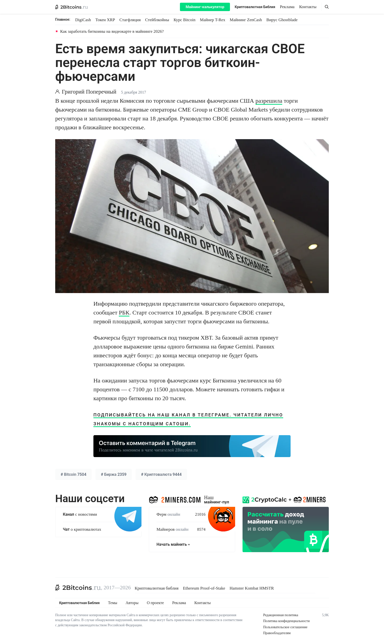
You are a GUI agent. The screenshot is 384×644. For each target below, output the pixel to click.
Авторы (132, 603)
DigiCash (83, 19)
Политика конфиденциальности (286, 621)
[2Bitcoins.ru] (78, 587)
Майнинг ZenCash (246, 19)
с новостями (80, 514)
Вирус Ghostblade (281, 19)
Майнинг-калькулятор (205, 7)
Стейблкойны (157, 19)
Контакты (307, 6)
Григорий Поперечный (89, 92)
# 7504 (73, 474)
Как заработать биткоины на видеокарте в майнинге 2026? (112, 31)
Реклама (287, 6)
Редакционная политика (280, 615)
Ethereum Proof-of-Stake (204, 588)
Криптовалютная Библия (255, 7)
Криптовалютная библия (157, 588)
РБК (124, 312)
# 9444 (161, 474)
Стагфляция (130, 19)
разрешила (269, 101)
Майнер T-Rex (212, 19)
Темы (112, 603)
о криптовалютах (82, 529)
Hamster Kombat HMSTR (252, 588)
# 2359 (113, 474)
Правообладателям (277, 633)
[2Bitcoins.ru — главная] (71, 7)
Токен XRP (105, 19)
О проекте (155, 603)
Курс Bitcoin (184, 19)
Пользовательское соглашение (285, 627)
